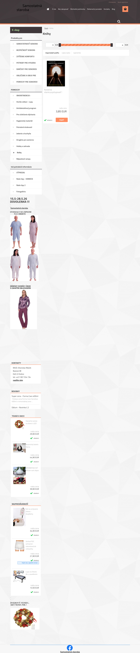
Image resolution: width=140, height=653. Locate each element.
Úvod (46, 28)
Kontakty (107, 9)
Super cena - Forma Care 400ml (25, 396)
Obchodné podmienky (77, 9)
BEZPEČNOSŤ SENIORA (25, 50)
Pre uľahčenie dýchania (25, 114)
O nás (54, 9)
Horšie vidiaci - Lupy (24, 101)
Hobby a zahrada (23, 146)
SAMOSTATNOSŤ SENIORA (27, 43)
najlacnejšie (66, 52)
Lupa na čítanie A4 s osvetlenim (31, 572)
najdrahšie (77, 52)
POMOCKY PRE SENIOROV (27, 81)
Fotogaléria (21, 191)
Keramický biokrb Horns (32, 445)
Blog (113, 9)
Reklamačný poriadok (94, 9)
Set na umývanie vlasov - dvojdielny (32, 511)
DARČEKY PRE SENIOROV (26, 69)
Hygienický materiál (24, 120)
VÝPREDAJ (20, 172)
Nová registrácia (123, 2)
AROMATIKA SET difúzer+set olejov (32, 469)
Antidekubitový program (26, 108)
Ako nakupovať (63, 9)
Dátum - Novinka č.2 (20, 407)
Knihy (19, 152)
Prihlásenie (112, 2)
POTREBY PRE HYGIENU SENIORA (26, 63)
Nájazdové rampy (23, 158)
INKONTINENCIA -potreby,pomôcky (23, 96)
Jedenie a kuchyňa (23, 133)
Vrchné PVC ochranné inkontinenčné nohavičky (31, 545)
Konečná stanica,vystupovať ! (53, 90)
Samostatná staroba (19, 208)
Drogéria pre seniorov (25, 139)
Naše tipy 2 (21, 185)
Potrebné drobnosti (24, 127)
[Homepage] (47, 9)
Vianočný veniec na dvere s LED (31, 422)
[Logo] (27, 9)
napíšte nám (18, 380)
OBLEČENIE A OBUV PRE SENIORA (26, 76)
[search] (119, 21)
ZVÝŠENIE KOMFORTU (25, 56)
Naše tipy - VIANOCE (24, 178)
